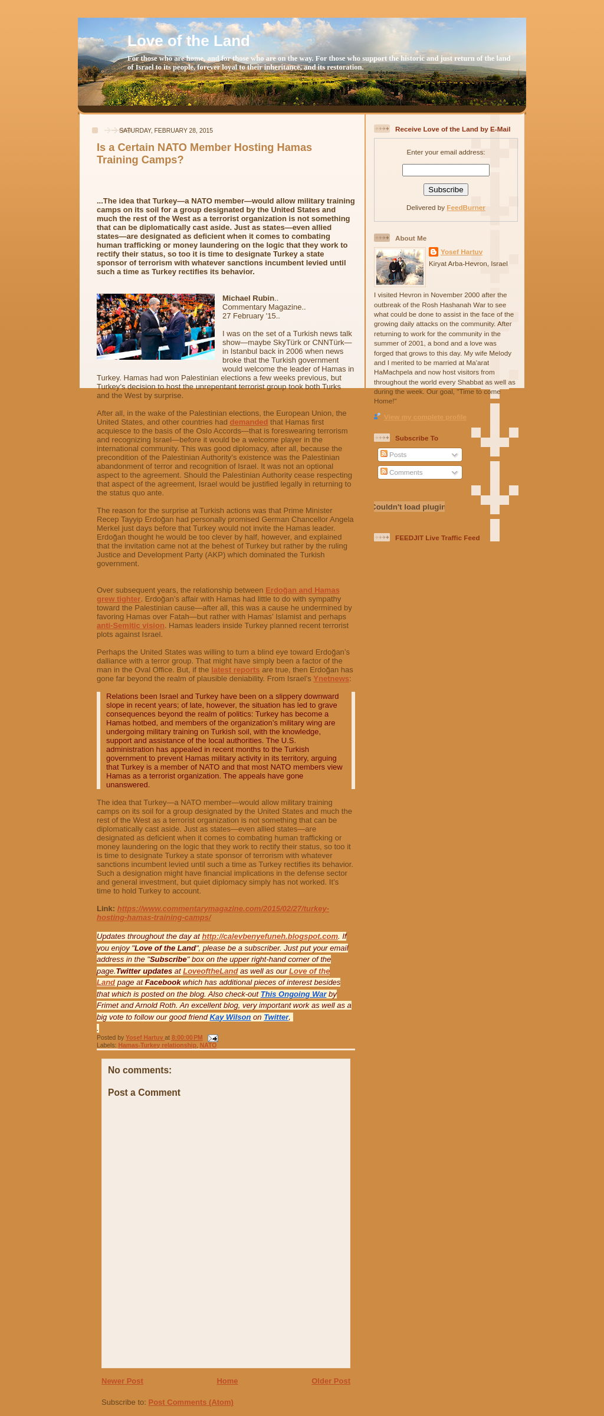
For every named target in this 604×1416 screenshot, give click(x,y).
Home (227, 1380)
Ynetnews (331, 678)
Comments (401, 472)
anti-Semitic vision (131, 625)
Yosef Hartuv (145, 1037)
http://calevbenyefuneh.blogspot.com (270, 936)
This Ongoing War (294, 994)
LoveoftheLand (210, 971)
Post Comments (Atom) (191, 1402)
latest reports (235, 669)
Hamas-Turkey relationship (157, 1045)
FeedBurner (466, 207)
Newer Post (122, 1380)
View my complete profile (425, 416)
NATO (208, 1045)
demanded (248, 422)
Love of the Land (188, 41)
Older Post (330, 1380)
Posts (393, 454)
